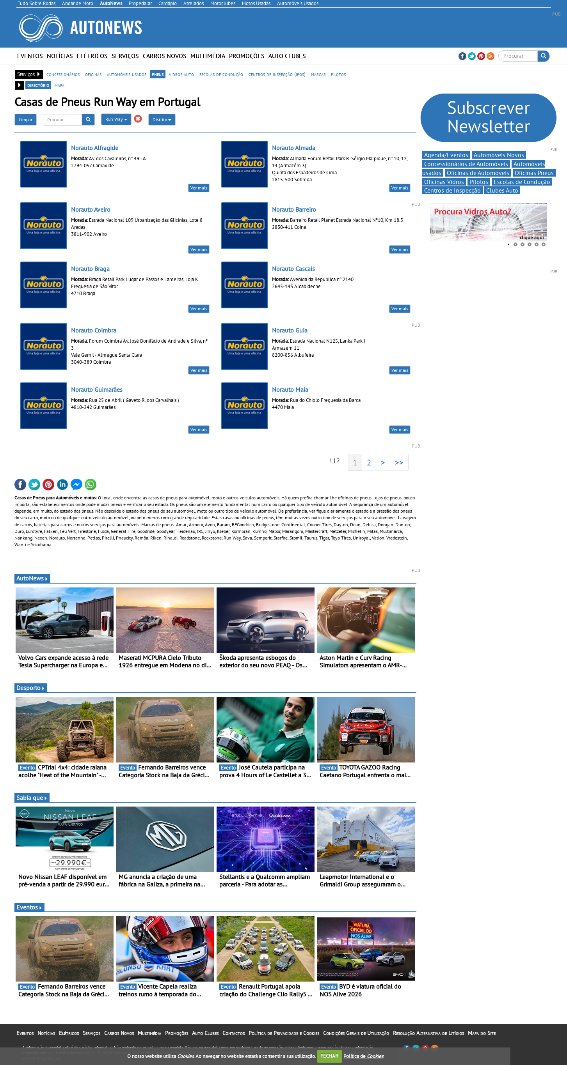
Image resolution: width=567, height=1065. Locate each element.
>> (399, 462)
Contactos (233, 1033)
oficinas (93, 74)
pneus (158, 74)
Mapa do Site (482, 1033)
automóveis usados (126, 74)
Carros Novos (165, 56)
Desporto (30, 688)
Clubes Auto (502, 190)
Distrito (162, 119)
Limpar (25, 119)
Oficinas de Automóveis (478, 173)
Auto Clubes (287, 56)
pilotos (338, 74)
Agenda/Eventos (446, 155)
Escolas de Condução (522, 182)
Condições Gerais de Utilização (356, 1033)
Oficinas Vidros (444, 182)
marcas (318, 74)
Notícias (60, 56)
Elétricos (92, 56)
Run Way (116, 119)
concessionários (63, 74)
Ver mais (198, 188)
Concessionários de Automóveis (466, 164)
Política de (363, 1056)
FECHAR (329, 1056)
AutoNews (32, 578)
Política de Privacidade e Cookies (284, 1033)
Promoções (247, 56)
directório (38, 84)
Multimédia (207, 56)
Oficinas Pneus (534, 173)
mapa (59, 84)
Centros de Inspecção (452, 190)
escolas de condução (221, 74)
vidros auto (181, 74)
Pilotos (478, 182)
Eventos (30, 56)
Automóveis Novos (499, 155)
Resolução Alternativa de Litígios (428, 1033)
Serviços (125, 56)
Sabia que (32, 797)
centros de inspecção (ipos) (277, 74)
